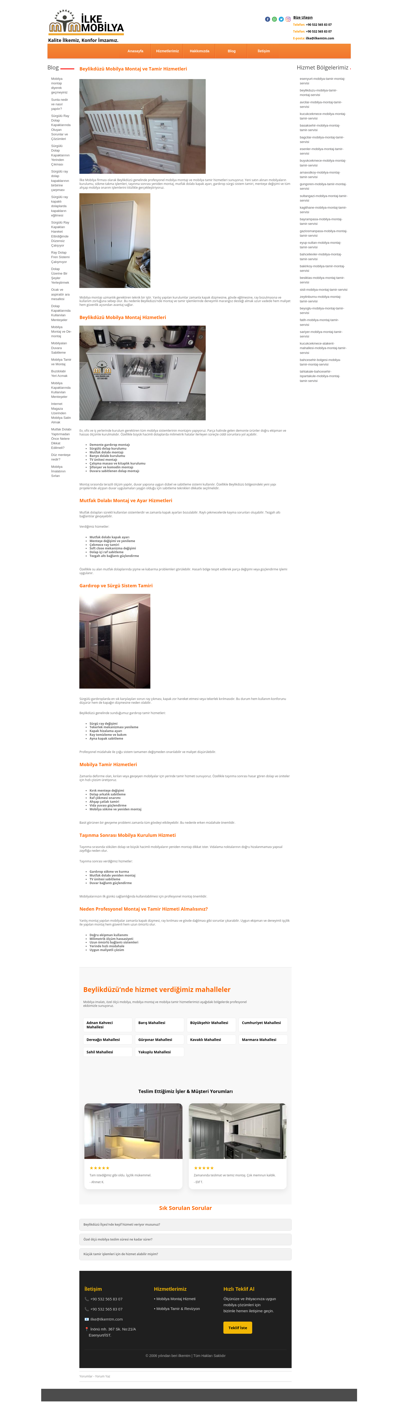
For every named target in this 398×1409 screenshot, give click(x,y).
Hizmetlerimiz (167, 51)
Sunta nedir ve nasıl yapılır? (59, 104)
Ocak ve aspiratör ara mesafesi (60, 294)
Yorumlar (85, 1376)
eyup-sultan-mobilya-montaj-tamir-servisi (320, 245)
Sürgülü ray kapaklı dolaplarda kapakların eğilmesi (59, 206)
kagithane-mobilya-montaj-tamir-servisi (323, 210)
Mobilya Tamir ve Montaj (61, 362)
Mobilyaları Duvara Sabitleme (59, 347)
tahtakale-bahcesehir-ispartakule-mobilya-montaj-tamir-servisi (320, 376)
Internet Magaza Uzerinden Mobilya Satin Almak (61, 413)
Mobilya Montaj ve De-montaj (61, 331)
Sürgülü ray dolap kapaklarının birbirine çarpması (60, 180)
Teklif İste (237, 1327)
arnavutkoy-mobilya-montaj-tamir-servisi (320, 175)
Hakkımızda (199, 51)
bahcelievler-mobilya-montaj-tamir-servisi (321, 256)
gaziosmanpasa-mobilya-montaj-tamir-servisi (323, 233)
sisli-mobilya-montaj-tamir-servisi (323, 289)
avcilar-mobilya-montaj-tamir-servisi (321, 104)
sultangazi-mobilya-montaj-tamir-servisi (323, 198)
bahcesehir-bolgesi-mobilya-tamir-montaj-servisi (320, 362)
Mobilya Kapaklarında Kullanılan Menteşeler (61, 390)
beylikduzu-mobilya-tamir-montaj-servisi (318, 92)
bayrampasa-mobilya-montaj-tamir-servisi (321, 221)
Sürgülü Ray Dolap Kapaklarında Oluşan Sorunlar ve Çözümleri (61, 127)
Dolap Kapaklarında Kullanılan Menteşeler (61, 313)
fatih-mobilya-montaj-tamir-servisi (319, 322)
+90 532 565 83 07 (106, 1298)
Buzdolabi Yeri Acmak (59, 373)
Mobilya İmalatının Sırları (58, 471)
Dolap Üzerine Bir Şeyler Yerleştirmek (60, 276)
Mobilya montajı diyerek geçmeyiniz (59, 85)
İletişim (264, 51)
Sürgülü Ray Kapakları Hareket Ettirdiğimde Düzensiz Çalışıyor (60, 234)
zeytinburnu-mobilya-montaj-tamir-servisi (320, 299)
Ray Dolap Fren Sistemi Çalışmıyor (60, 257)
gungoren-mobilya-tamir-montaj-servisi (323, 186)
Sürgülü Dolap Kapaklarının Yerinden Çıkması (60, 155)
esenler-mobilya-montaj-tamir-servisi (321, 151)
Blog (232, 51)
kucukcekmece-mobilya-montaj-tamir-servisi (323, 116)
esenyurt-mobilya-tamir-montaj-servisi (322, 81)
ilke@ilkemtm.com (106, 1319)
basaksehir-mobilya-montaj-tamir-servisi (320, 128)
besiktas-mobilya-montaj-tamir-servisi (322, 280)
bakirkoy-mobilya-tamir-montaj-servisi (322, 268)
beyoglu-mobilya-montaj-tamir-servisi (322, 310)
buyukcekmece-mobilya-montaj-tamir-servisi (323, 163)
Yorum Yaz (102, 1376)
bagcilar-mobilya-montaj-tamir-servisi (322, 139)
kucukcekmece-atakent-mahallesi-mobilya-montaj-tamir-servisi (323, 348)
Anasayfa (135, 51)
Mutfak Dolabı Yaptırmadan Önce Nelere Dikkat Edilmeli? (61, 438)
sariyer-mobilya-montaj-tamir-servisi (321, 334)
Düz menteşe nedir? (61, 457)
